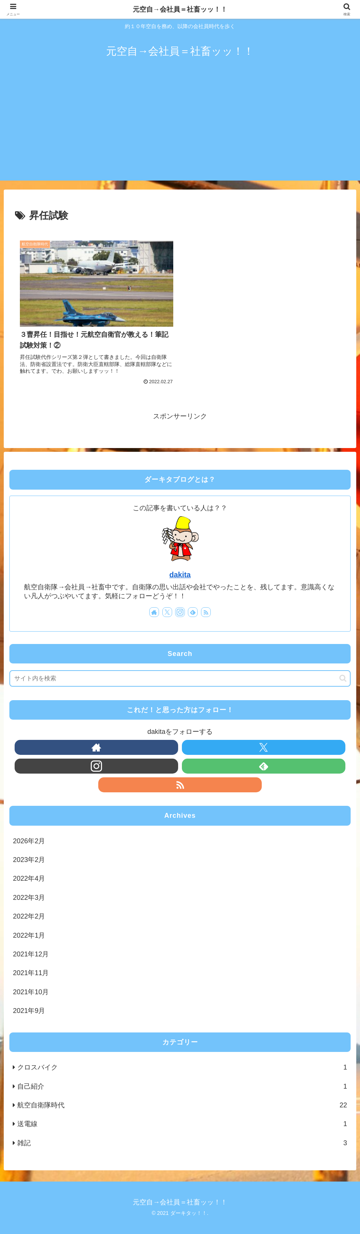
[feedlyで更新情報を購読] (193, 612)
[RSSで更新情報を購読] (206, 612)
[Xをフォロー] (167, 612)
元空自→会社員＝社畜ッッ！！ (180, 9)
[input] (179, 678)
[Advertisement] (180, 128)
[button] (343, 678)
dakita (179, 575)
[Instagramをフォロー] (180, 612)
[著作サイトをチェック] (154, 612)
